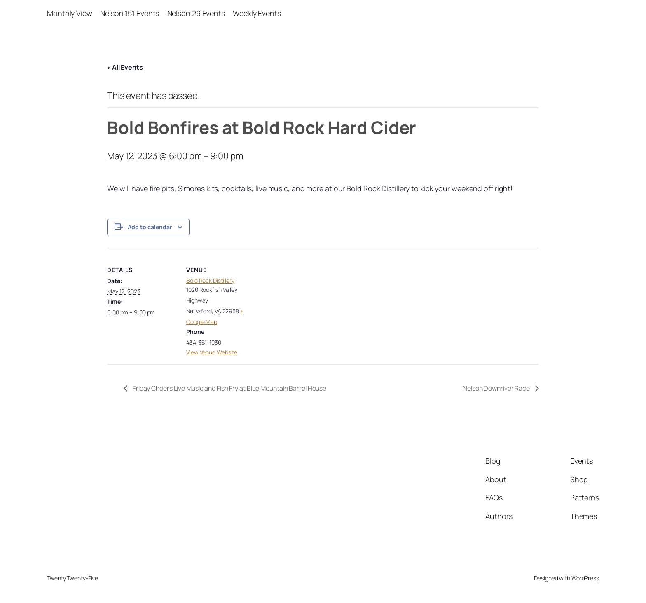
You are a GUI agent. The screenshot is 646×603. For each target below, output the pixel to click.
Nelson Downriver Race (497, 388)
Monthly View (69, 13)
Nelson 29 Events (196, 13)
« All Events (125, 67)
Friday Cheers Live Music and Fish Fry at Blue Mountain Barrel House (228, 388)
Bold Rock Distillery (210, 280)
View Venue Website (211, 352)
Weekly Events (257, 13)
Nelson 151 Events (129, 13)
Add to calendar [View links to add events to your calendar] (150, 227)
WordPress (585, 578)
